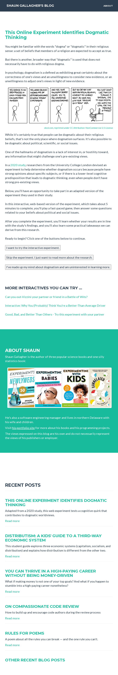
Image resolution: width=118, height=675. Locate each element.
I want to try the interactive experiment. (32, 247)
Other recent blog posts (35, 660)
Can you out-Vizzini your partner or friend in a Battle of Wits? (46, 297)
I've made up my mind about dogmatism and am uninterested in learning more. (58, 267)
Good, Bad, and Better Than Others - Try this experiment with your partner (54, 314)
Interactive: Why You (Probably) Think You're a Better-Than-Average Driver (55, 305)
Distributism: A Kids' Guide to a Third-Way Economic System (53, 538)
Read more (12, 521)
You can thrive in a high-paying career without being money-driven (50, 573)
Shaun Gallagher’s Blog (37, 8)
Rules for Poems (24, 633)
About (108, 8)
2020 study (17, 165)
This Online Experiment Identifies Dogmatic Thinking (57, 35)
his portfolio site (23, 428)
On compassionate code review (42, 606)
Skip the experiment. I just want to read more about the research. (49, 257)
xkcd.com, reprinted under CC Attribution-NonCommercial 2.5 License (78, 127)
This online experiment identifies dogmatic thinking (56, 502)
